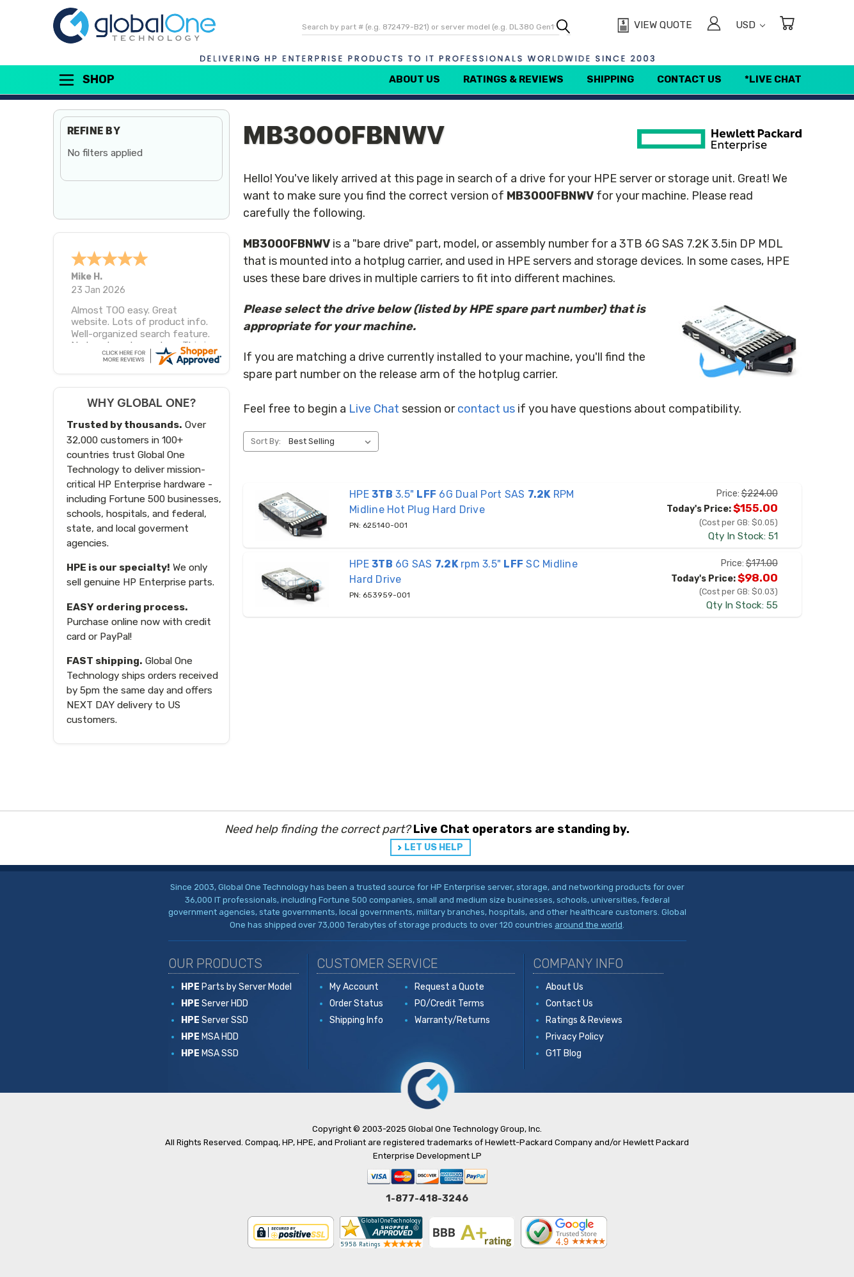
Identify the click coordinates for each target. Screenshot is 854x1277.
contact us (486, 409)
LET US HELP (433, 847)
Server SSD (214, 1020)
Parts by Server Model (236, 986)
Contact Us (689, 79)
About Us (414, 79)
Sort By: (266, 441)
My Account (354, 986)
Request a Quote (449, 986)
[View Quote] (652, 25)
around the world (588, 925)
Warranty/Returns (452, 1020)
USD (750, 25)
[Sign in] (714, 25)
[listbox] (332, 441)
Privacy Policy (575, 1036)
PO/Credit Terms (449, 1003)
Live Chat (374, 409)
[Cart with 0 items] (787, 25)
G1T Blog (563, 1053)
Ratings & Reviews (513, 79)
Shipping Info (356, 1020)
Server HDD (214, 1003)
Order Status (356, 1003)
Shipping (610, 79)
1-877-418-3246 (427, 1198)
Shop (86, 80)
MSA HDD (210, 1036)
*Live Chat (773, 79)
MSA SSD (210, 1053)
